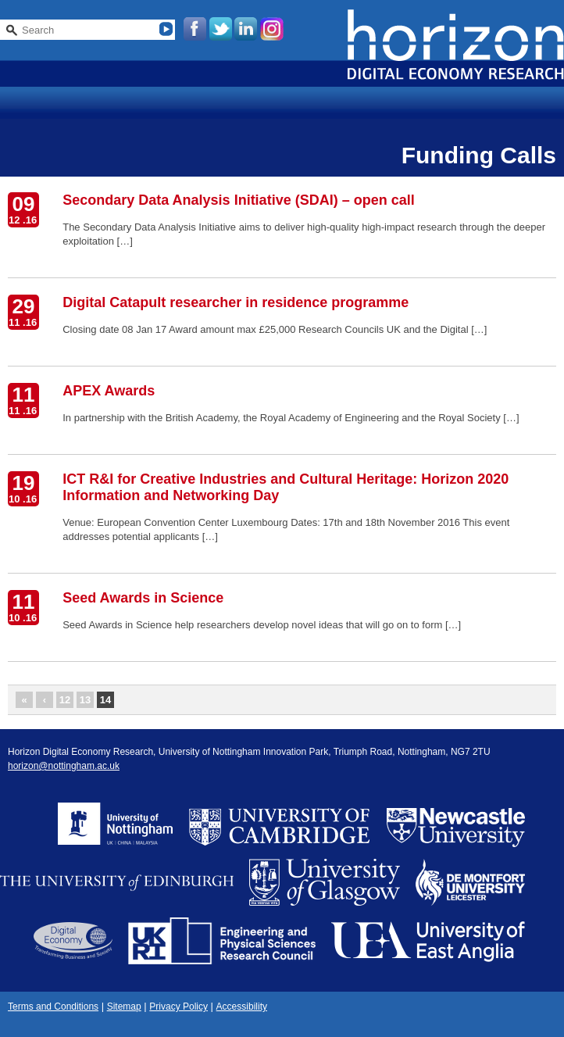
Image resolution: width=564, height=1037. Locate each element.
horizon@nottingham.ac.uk (64, 765)
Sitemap (124, 1006)
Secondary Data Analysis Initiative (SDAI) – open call (238, 200)
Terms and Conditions (53, 1006)
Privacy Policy (178, 1006)
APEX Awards (108, 391)
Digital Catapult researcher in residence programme (235, 302)
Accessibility (241, 1006)
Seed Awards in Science (142, 598)
